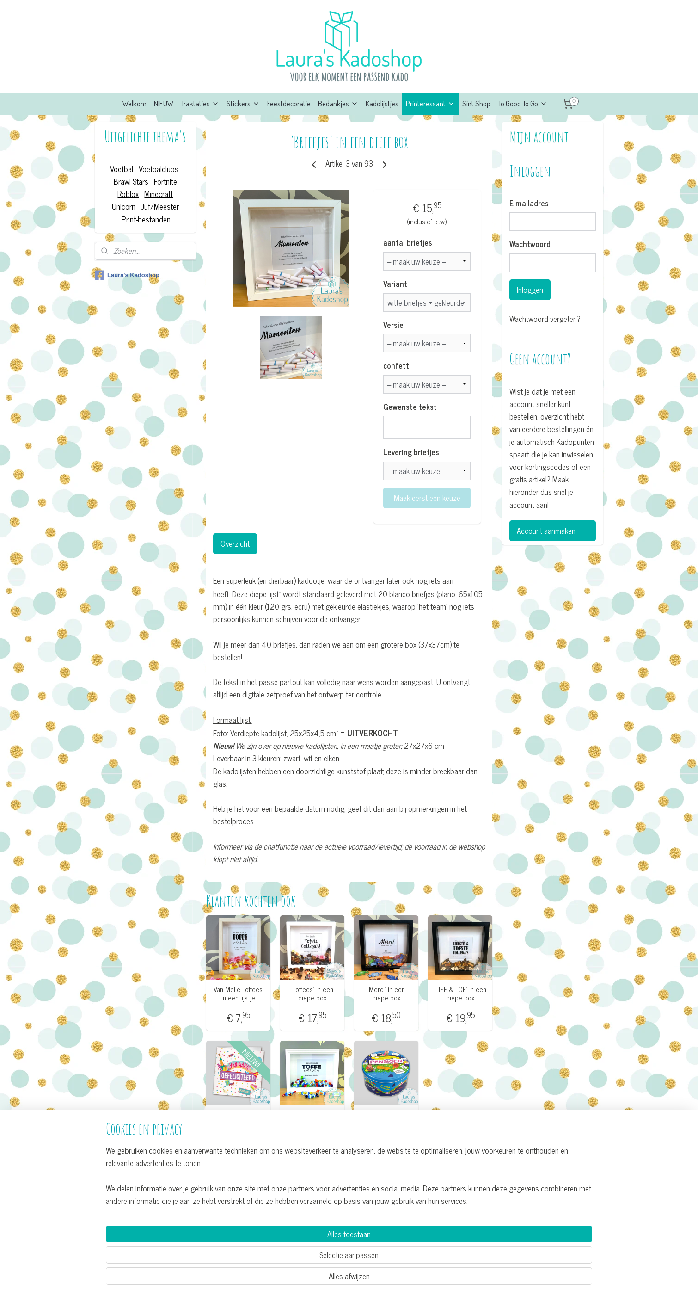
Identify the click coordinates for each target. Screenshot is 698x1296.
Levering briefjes (411, 452)
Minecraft (158, 193)
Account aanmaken (546, 530)
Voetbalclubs (158, 168)
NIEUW (163, 103)
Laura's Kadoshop (127, 275)
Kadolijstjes (382, 103)
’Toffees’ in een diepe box (312, 993)
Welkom (134, 103)
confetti (397, 366)
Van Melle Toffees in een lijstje (238, 993)
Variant (395, 284)
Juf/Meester (160, 206)
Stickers (243, 103)
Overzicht (234, 543)
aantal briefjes (407, 243)
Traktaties (200, 103)
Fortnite (165, 181)
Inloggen (530, 289)
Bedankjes (338, 103)
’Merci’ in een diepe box (386, 993)
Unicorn (123, 206)
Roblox (128, 193)
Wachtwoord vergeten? (545, 319)
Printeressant (430, 103)
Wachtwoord (530, 244)
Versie (393, 325)
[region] (288, 1253)
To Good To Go (522, 103)
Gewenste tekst (410, 407)
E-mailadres (529, 203)
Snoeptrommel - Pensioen (386, 1118)
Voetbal (121, 168)
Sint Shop (476, 103)
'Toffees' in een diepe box (312, 1118)
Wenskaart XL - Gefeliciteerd (238, 1118)
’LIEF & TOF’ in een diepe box (460, 993)
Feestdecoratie (289, 103)
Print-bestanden (146, 219)
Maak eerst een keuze (426, 497)
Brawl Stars (131, 181)
